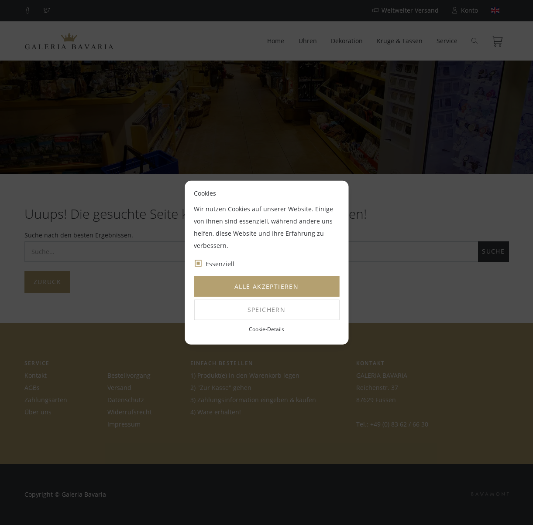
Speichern (267, 309)
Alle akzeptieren (266, 286)
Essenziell (220, 264)
